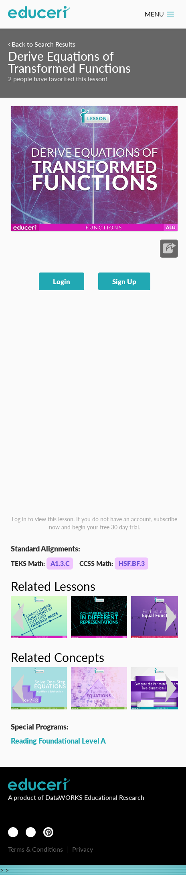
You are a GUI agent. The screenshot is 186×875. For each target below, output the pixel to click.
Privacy (82, 849)
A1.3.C (60, 563)
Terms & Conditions (35, 849)
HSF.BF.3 (132, 563)
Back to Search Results (41, 44)
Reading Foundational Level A (58, 741)
